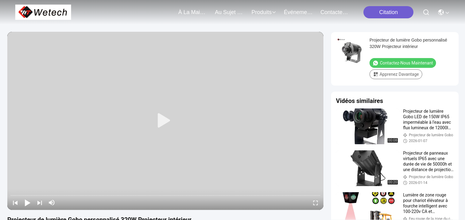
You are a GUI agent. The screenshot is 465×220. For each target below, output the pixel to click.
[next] (40, 202)
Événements (298, 12)
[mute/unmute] (52, 202)
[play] (165, 120)
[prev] (15, 202)
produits (263, 12)
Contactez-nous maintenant (403, 63)
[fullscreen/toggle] (315, 202)
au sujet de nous (229, 12)
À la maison (192, 12)
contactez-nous (335, 12)
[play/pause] (27, 202)
